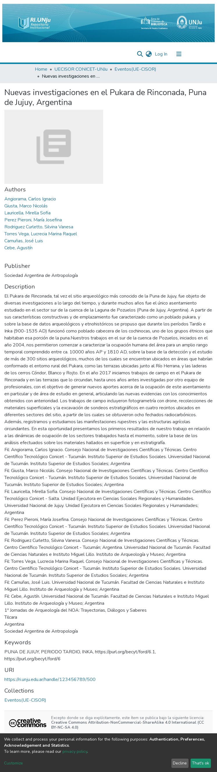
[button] (149, 54)
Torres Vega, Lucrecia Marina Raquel (40, 234)
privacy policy (74, 751)
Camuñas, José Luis (23, 241)
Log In (161, 54)
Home (41, 69)
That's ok (200, 763)
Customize (13, 763)
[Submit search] (140, 54)
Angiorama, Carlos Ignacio (30, 199)
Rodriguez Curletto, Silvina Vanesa (38, 227)
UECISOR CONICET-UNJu (80, 69)
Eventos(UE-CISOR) (135, 69)
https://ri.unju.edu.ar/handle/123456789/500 (50, 679)
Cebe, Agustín (18, 248)
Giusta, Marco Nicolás (26, 206)
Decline (180, 763)
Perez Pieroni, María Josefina (33, 220)
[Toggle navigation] (179, 54)
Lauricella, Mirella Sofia (27, 213)
